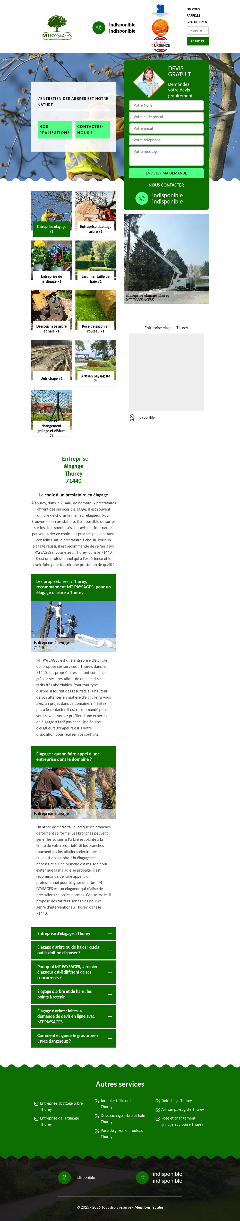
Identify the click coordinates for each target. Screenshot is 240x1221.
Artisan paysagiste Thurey (182, 1109)
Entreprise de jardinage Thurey (59, 1121)
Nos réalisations (54, 129)
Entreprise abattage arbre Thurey (61, 1106)
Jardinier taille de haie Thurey (119, 1103)
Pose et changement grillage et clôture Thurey (182, 1121)
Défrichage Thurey (176, 1100)
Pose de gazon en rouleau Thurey (122, 1133)
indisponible (122, 25)
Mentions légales (149, 1207)
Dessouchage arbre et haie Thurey (123, 1118)
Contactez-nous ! (90, 129)
